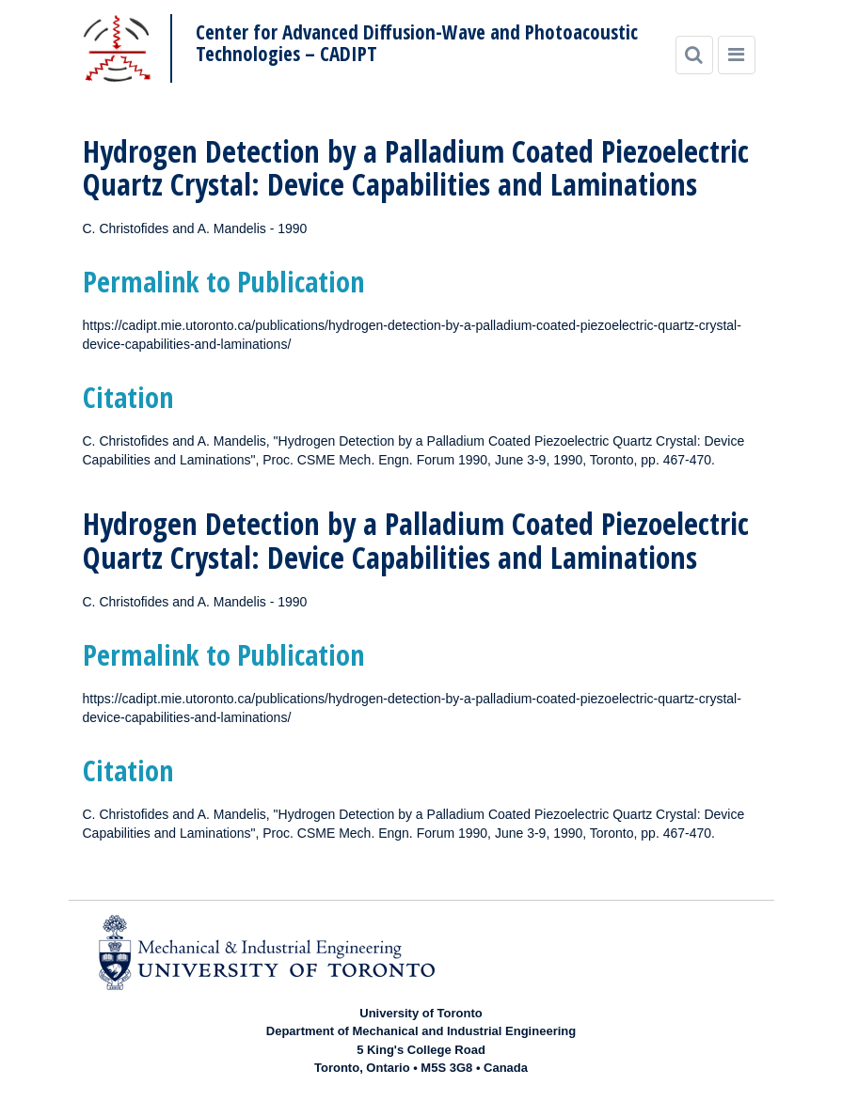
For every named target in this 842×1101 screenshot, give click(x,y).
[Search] (694, 55)
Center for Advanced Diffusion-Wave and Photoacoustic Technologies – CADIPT (417, 43)
